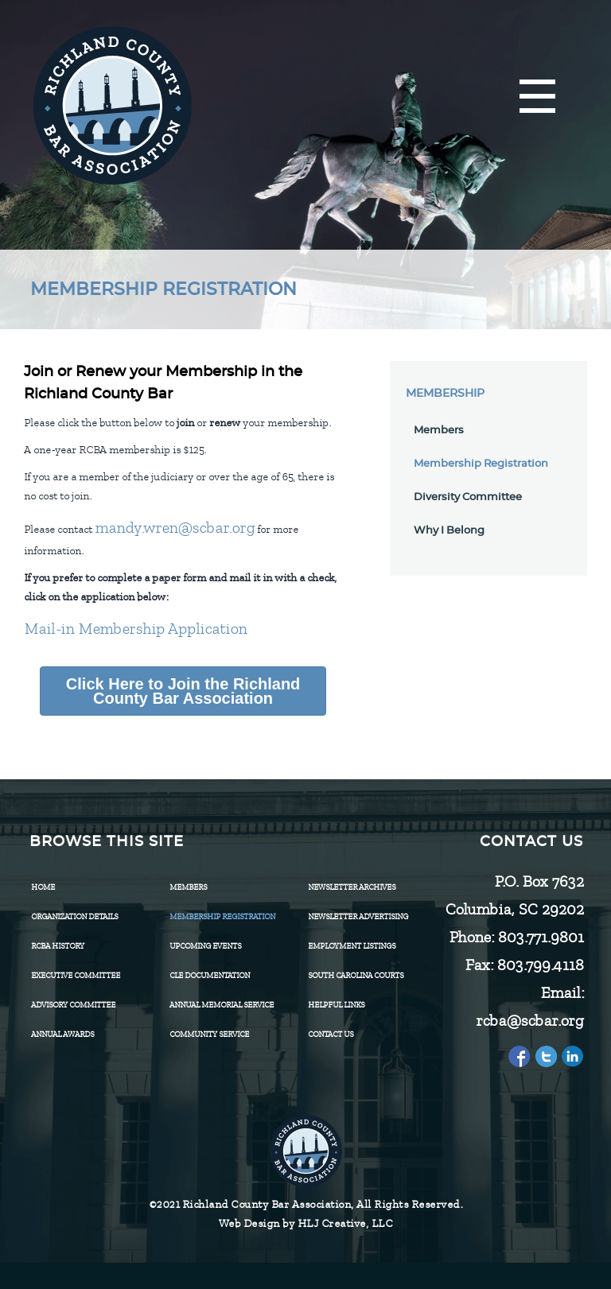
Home (43, 887)
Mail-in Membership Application (135, 628)
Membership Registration (481, 464)
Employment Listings (351, 946)
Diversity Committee (468, 497)
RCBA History (57, 946)
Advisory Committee (73, 1004)
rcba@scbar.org (529, 1020)
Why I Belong (449, 531)
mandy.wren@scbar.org (175, 527)
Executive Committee (75, 975)
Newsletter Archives (351, 887)
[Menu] (537, 97)
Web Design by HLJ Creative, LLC (306, 1223)
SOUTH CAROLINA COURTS (355, 975)
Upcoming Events (205, 946)
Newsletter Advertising (358, 916)
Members (439, 430)
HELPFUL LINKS (336, 1004)
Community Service (209, 1034)
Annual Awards (62, 1034)
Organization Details (74, 916)
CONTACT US (330, 1034)
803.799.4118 (539, 965)
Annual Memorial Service (221, 1004)
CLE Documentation (209, 975)
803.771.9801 (540, 937)
